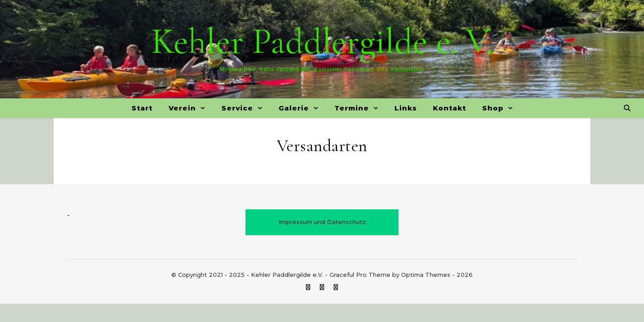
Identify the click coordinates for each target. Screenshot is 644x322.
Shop (493, 108)
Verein (182, 108)
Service (237, 108)
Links (405, 108)
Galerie (294, 108)
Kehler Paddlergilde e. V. (322, 41)
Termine (352, 108)
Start (142, 108)
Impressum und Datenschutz (322, 221)
